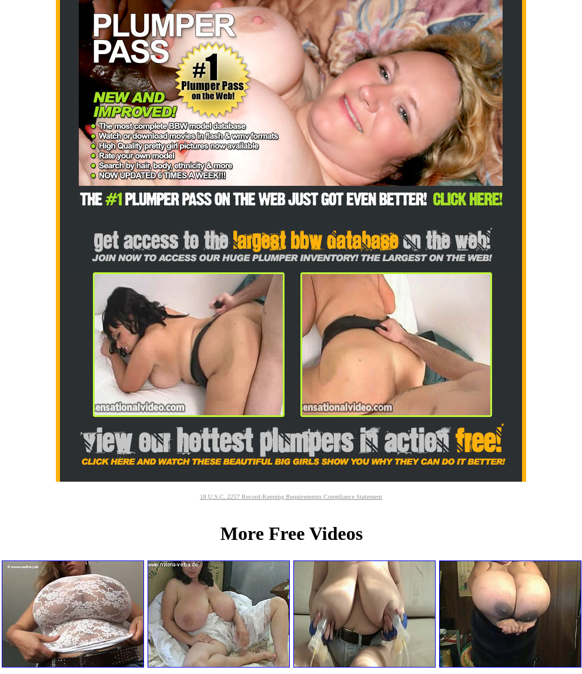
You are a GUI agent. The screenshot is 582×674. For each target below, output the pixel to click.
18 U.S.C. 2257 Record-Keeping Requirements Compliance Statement (291, 496)
